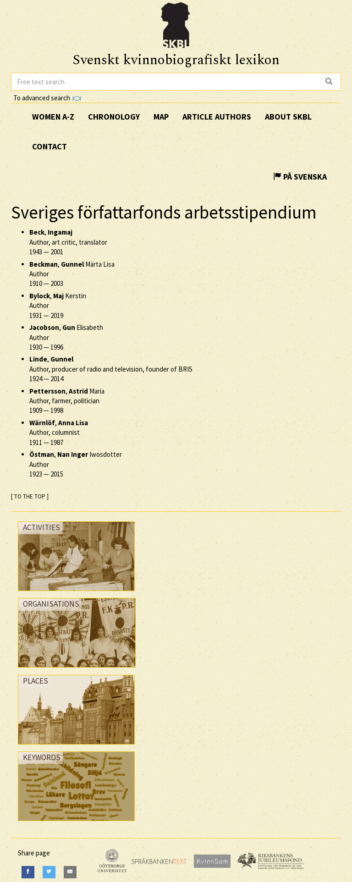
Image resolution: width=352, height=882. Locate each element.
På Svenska (300, 176)
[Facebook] (28, 872)
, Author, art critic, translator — (68, 242)
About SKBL (288, 116)
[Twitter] (49, 872)
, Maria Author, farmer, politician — (66, 401)
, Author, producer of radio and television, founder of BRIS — (110, 369)
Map (161, 116)
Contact (49, 146)
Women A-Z (53, 116)
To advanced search (47, 97)
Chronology (114, 116)
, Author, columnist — (58, 432)
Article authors (216, 116)
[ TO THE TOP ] (30, 496)
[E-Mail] (70, 872)
